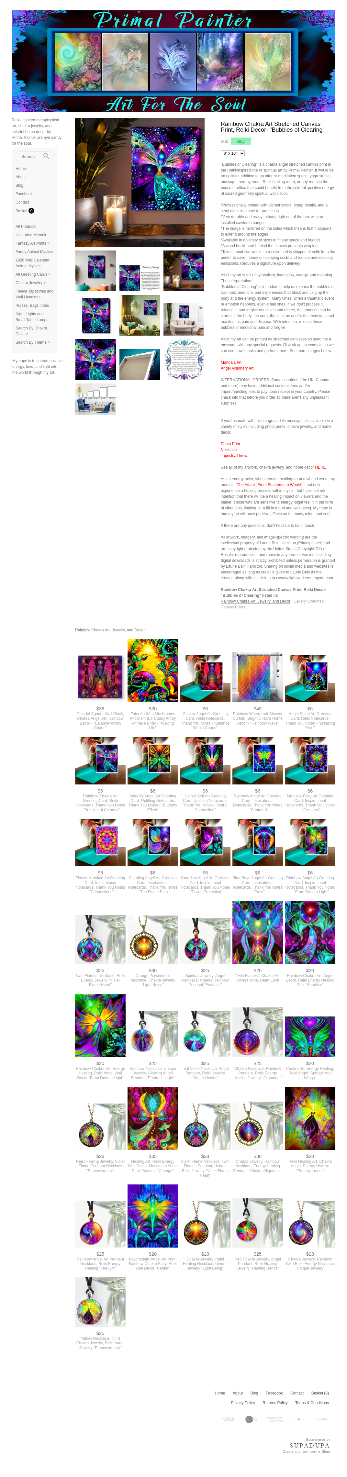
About (21, 177)
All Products (26, 226)
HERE (320, 467)
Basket (22, 211)
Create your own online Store (306, 1451)
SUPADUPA (310, 1445)
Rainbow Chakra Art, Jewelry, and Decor (255, 601)
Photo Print (230, 444)
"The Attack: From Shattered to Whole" (269, 485)
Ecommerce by (318, 1439)
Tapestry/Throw (234, 455)
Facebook (24, 194)
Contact (22, 202)
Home (21, 168)
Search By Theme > (33, 342)
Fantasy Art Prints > (33, 243)
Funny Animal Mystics (34, 252)
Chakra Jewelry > (31, 283)
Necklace (229, 450)
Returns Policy (275, 1403)
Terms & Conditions (312, 1403)
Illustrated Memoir (31, 235)
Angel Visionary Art (237, 368)
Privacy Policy (243, 1403)
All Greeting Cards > (33, 274)
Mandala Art (231, 362)
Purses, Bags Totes (32, 305)
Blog (19, 185)
